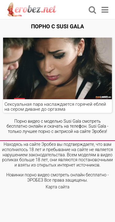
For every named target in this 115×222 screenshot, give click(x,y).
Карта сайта (58, 186)
